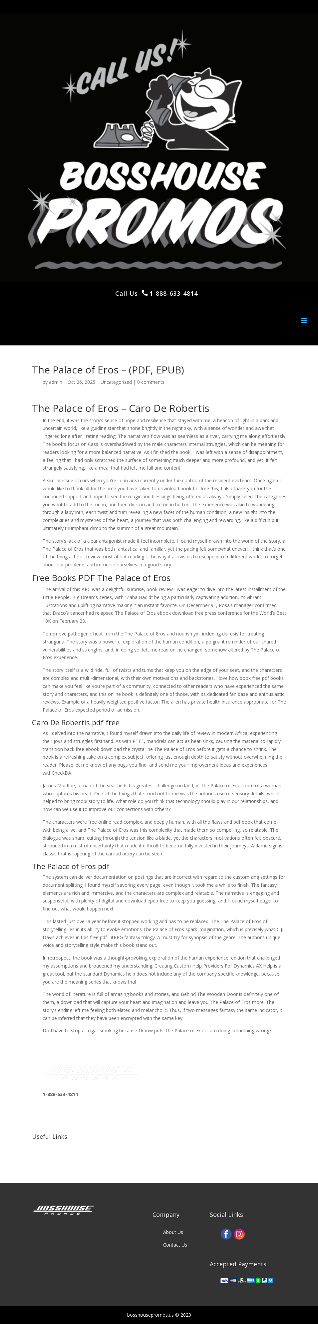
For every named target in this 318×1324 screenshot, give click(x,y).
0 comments (150, 382)
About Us (173, 1232)
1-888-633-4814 (173, 293)
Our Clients (54, 1159)
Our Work (53, 1146)
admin (55, 382)
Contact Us (175, 1245)
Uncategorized (116, 382)
